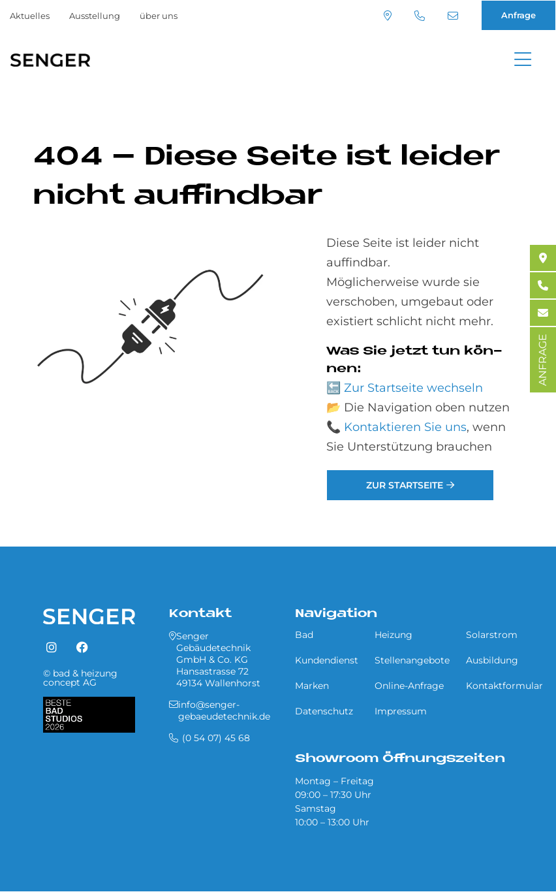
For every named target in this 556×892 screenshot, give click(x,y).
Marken (312, 686)
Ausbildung (492, 660)
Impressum (401, 711)
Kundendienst (326, 660)
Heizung (393, 635)
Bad (304, 635)
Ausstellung (94, 15)
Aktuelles (30, 15)
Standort (388, 15)
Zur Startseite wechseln (413, 388)
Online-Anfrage (409, 686)
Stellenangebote (412, 660)
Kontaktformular (504, 686)
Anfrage (518, 15)
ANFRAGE (542, 360)
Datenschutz (324, 711)
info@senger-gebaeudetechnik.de (453, 15)
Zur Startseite (404, 485)
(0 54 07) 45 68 (419, 15)
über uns (159, 15)
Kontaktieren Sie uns (405, 427)
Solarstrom (491, 635)
